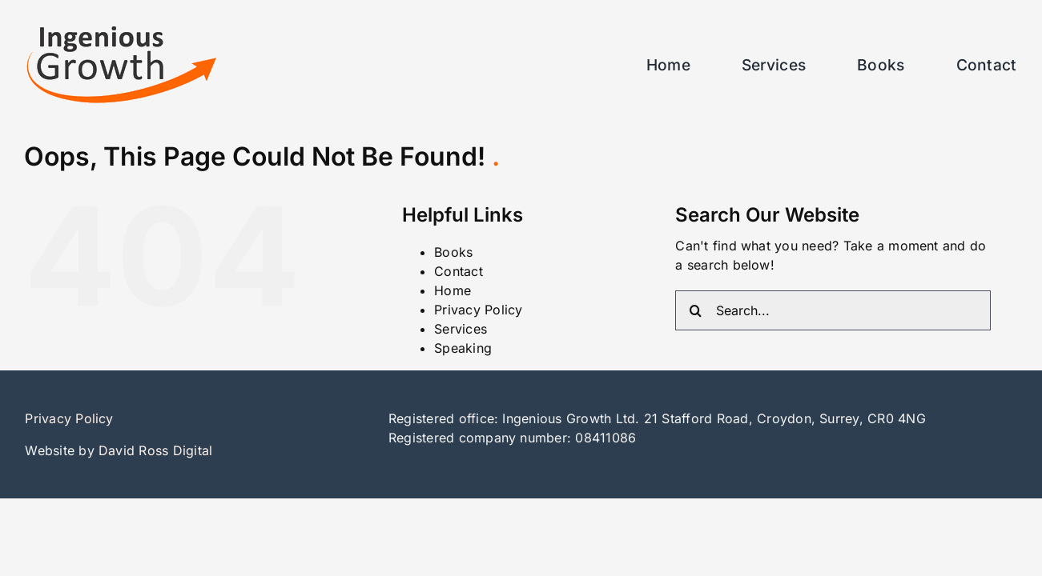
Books (453, 252)
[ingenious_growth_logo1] (121, 32)
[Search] (695, 310)
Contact (458, 271)
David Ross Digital (155, 450)
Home (452, 290)
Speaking (463, 348)
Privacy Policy (478, 310)
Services (460, 329)
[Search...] (833, 310)
